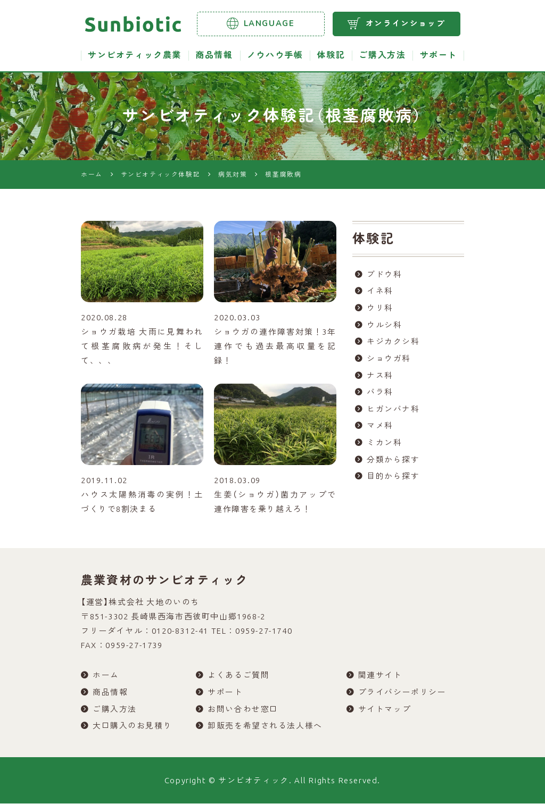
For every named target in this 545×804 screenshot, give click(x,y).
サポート (438, 55)
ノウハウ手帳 (275, 55)
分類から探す (393, 462)
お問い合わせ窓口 (243, 709)
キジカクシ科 (393, 342)
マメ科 (380, 428)
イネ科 (380, 291)
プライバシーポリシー (402, 692)
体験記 (331, 55)
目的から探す (393, 479)
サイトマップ (384, 709)
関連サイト (380, 675)
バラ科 (380, 394)
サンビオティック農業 (134, 55)
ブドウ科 (384, 274)
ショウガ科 (389, 359)
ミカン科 (384, 445)
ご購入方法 (382, 55)
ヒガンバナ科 (393, 411)
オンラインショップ (396, 23)
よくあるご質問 (238, 675)
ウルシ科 (384, 325)
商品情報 (214, 55)
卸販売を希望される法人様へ (265, 726)
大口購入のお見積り (132, 726)
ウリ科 (380, 308)
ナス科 (380, 377)
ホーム (106, 675)
